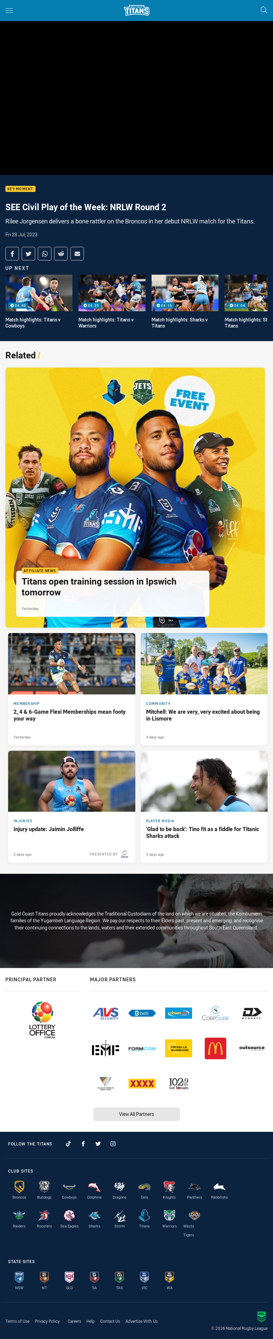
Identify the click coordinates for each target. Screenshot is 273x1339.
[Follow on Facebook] (83, 1144)
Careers (74, 1321)
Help (91, 1321)
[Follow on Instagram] (113, 1144)
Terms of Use (17, 1321)
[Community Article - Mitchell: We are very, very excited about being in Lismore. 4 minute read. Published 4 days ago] (204, 689)
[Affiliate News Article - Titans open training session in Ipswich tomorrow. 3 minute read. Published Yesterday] (135, 498)
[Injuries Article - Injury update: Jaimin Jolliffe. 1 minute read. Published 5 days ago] (71, 807)
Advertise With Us (142, 1321)
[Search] (264, 10)
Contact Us (110, 1321)
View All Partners (136, 1114)
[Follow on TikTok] (68, 1144)
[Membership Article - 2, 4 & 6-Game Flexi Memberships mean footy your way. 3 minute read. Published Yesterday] (71, 689)
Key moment (20, 189)
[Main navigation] (9, 10)
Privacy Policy (47, 1321)
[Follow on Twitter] (98, 1144)
